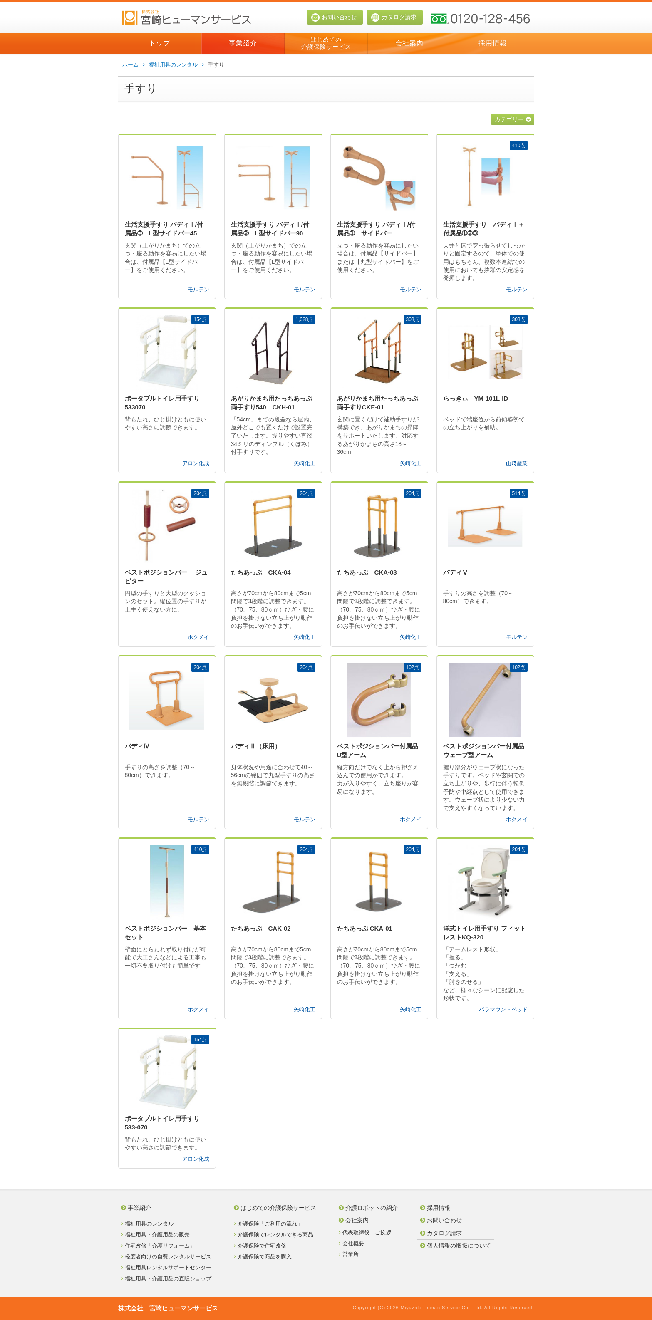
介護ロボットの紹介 (368, 1207)
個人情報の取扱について (455, 1245)
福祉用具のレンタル (176, 65)
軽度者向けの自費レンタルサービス (166, 1256)
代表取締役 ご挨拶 (365, 1232)
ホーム (133, 65)
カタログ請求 (393, 17)
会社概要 (351, 1243)
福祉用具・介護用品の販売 (155, 1234)
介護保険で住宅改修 (260, 1246)
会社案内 (409, 43)
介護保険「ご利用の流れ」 (268, 1224)
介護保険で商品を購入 (263, 1256)
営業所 (349, 1254)
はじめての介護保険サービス (326, 43)
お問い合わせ (334, 17)
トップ (159, 43)
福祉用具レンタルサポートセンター (166, 1267)
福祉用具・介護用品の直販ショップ (166, 1278)
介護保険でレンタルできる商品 (273, 1234)
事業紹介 (243, 43)
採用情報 (492, 43)
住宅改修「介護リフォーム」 (158, 1246)
